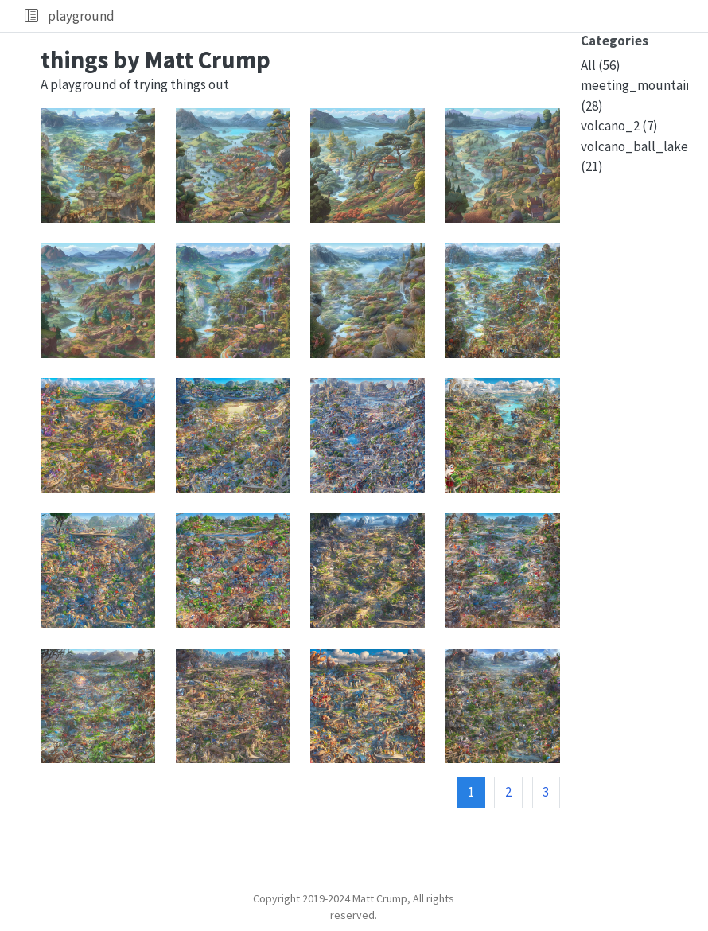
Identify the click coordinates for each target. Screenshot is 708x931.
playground (81, 16)
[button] (31, 16)
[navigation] (408, 16)
